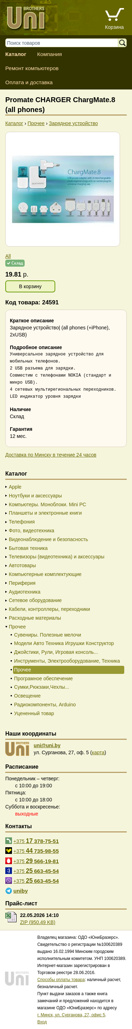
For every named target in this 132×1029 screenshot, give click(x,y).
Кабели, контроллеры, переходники (49, 609)
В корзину (30, 286)
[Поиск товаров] (65, 42)
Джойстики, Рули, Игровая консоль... (56, 652)
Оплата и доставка (29, 82)
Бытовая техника (28, 548)
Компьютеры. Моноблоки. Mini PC (47, 504)
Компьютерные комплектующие (45, 574)
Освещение (27, 696)
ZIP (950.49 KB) (37, 922)
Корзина (114, 27)
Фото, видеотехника (31, 530)
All (8, 256)
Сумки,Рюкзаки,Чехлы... (41, 687)
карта (98, 752)
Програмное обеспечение (43, 678)
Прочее (17, 627)
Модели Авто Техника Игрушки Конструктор (64, 643)
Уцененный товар (34, 713)
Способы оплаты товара (61, 979)
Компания (49, 54)
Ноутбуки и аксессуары (35, 495)
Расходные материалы (35, 618)
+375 (36, 840)
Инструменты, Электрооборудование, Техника (67, 661)
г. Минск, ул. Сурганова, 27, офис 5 (71, 1014)
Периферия (22, 583)
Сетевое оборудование (35, 600)
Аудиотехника (24, 592)
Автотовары (22, 565)
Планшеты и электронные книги (45, 513)
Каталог (15, 54)
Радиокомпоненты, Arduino (45, 704)
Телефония (21, 522)
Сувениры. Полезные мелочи (47, 635)
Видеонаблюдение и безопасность (48, 539)
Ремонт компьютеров (31, 68)
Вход (42, 1021)
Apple (15, 487)
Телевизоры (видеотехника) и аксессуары (57, 556)
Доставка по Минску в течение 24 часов (50, 455)
